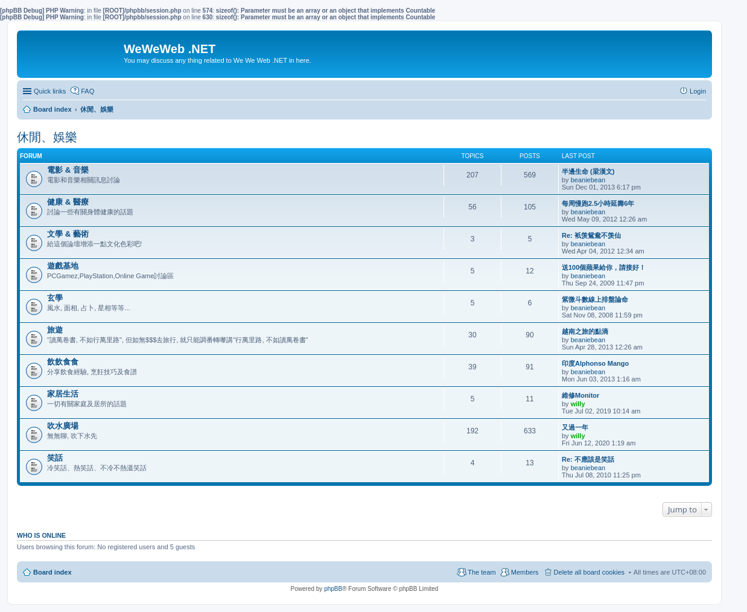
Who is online (41, 535)
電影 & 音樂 (68, 169)
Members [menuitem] (525, 572)
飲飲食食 (62, 361)
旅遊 (55, 329)
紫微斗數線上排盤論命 (595, 299)
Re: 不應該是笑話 (588, 459)
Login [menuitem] (698, 91)
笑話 (55, 457)
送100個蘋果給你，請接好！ (604, 267)
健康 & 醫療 (68, 201)
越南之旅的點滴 (585, 331)
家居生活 (62, 393)
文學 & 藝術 (68, 233)
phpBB (333, 588)
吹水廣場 (62, 425)
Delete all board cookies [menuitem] (589, 572)
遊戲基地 (62, 265)
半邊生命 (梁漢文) (588, 171)
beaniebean (588, 179)
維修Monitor (580, 395)
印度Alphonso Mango (595, 363)
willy (578, 403)
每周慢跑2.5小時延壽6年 (598, 203)
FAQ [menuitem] (87, 91)
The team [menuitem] (481, 572)
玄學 (55, 297)
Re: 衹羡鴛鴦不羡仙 (591, 235)
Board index (52, 572)
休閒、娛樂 (47, 137)
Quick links (50, 91)
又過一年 (575, 427)
